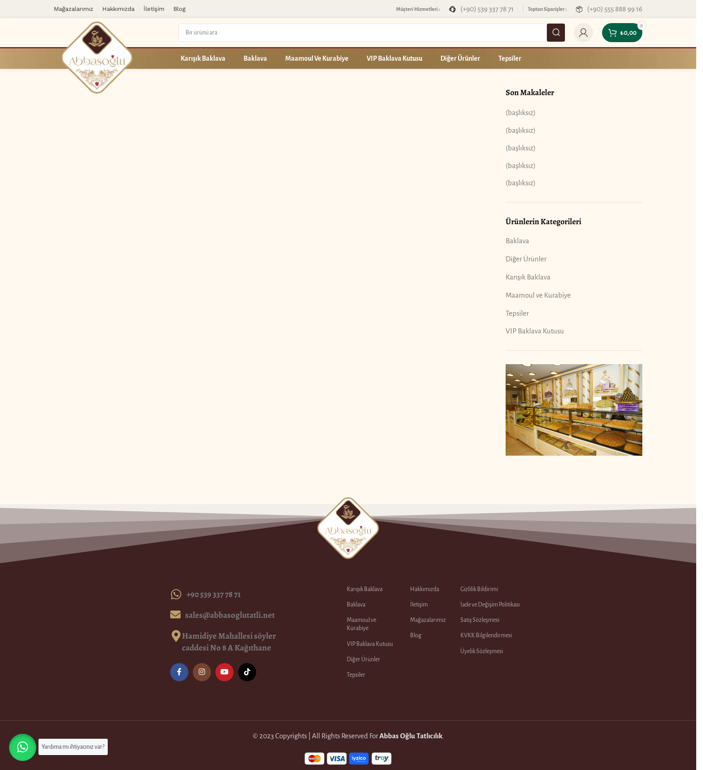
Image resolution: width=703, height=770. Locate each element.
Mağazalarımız (428, 620)
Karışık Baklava (528, 277)
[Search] (371, 33)
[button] (22, 747)
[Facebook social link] (179, 672)
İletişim (419, 605)
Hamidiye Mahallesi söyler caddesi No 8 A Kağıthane (229, 641)
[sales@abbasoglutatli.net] (175, 614)
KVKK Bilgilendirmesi (486, 635)
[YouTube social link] (224, 672)
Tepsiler (517, 313)
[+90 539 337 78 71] (176, 594)
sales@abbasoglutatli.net (230, 615)
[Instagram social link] (202, 672)
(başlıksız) (521, 112)
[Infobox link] (481, 9)
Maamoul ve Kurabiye (538, 295)
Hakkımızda (424, 589)
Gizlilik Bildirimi (479, 589)
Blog (415, 635)
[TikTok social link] (247, 672)
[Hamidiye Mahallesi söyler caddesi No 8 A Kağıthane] (176, 636)
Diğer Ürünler (526, 259)
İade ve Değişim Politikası (490, 605)
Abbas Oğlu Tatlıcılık (410, 736)
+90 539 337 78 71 (214, 594)
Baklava (517, 241)
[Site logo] (96, 57)
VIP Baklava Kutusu (535, 331)
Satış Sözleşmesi (479, 620)
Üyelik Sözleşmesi (481, 651)
